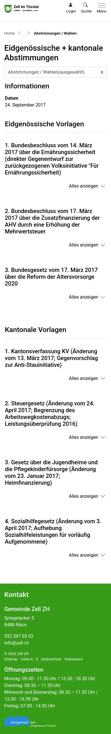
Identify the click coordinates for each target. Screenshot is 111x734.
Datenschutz (51, 659)
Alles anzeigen (83, 186)
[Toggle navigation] (100, 8)
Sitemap (11, 659)
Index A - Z (29, 659)
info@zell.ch (16, 643)
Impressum (74, 659)
